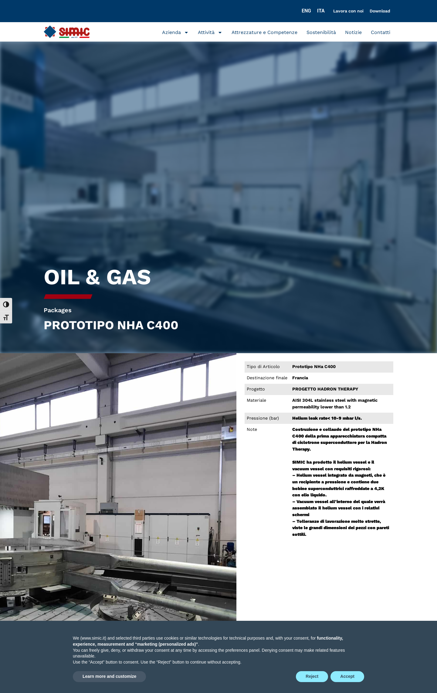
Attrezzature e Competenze (264, 32)
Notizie (353, 32)
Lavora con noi (348, 10)
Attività (210, 32)
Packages (58, 310)
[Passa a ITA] (321, 11)
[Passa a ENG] (306, 11)
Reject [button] (312, 676)
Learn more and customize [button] (109, 676)
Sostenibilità (321, 32)
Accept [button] (347, 676)
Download (380, 10)
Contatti (380, 32)
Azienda (175, 32)
